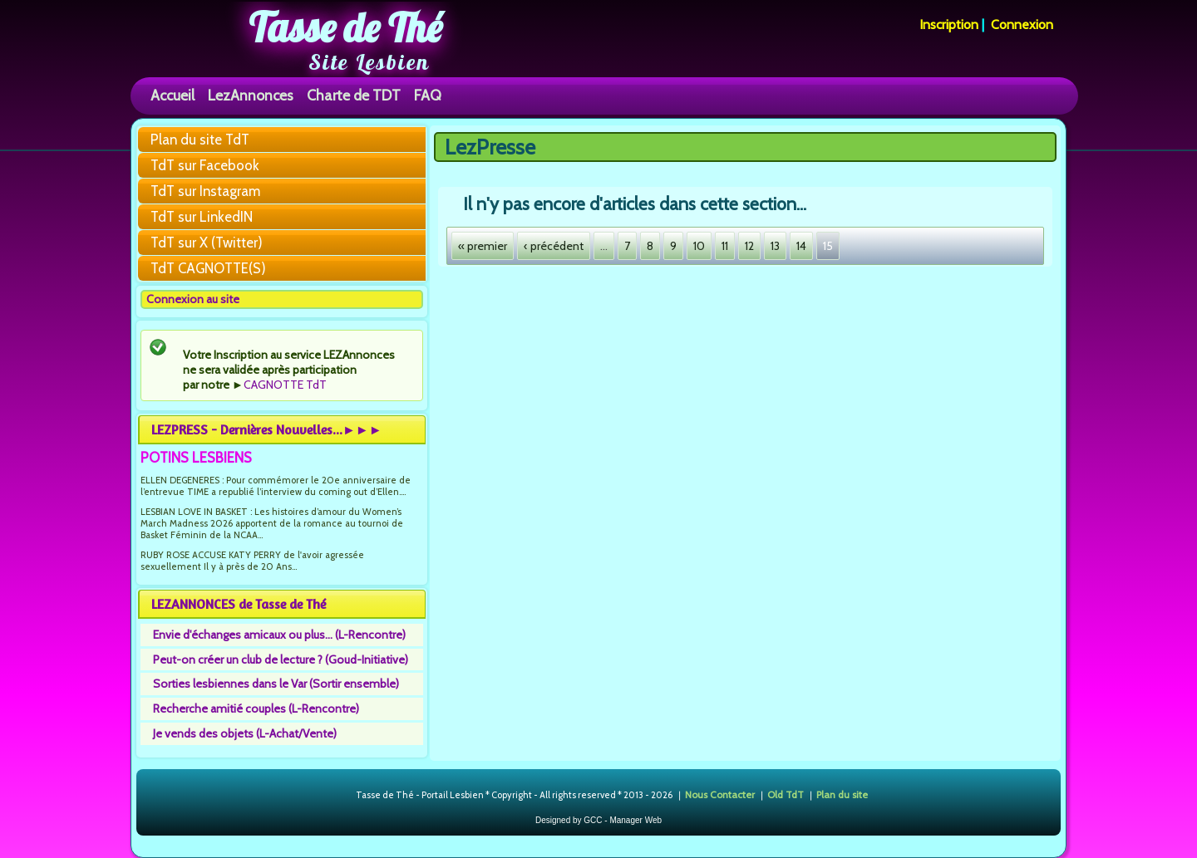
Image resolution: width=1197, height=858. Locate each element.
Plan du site (842, 794)
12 (749, 245)
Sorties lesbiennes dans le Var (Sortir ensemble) (276, 683)
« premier (482, 245)
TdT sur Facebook (204, 165)
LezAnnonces (250, 95)
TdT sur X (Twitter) (206, 242)
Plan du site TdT (199, 139)
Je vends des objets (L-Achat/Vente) (245, 733)
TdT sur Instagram (205, 191)
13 (775, 245)
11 (725, 245)
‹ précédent (554, 245)
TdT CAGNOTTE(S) (208, 268)
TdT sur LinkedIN (201, 216)
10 (699, 245)
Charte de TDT (354, 95)
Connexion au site (192, 299)
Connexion (1022, 24)
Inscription (948, 24)
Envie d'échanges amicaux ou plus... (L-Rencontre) (279, 634)
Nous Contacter (720, 794)
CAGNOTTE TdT (285, 384)
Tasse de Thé (345, 27)
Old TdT (785, 794)
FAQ (427, 95)
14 (801, 245)
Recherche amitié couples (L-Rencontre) (256, 708)
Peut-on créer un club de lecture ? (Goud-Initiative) (280, 659)
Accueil (172, 95)
